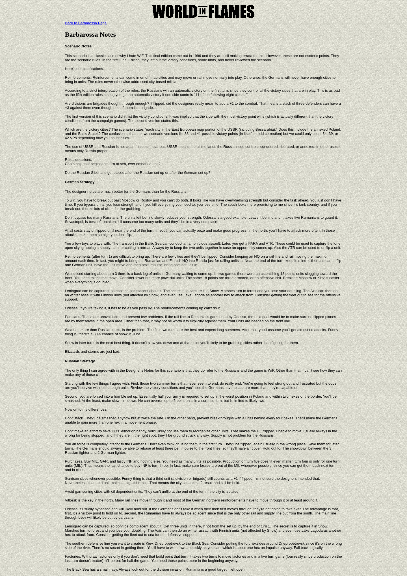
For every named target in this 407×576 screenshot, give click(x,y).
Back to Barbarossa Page (86, 23)
